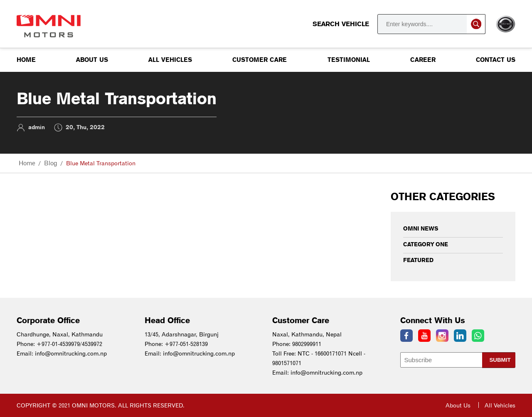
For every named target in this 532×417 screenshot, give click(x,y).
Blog (50, 163)
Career (423, 60)
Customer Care (259, 60)
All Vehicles (170, 60)
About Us (92, 60)
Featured (418, 260)
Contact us (495, 60)
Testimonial (349, 60)
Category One (425, 244)
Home (26, 60)
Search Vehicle (399, 24)
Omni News (420, 228)
